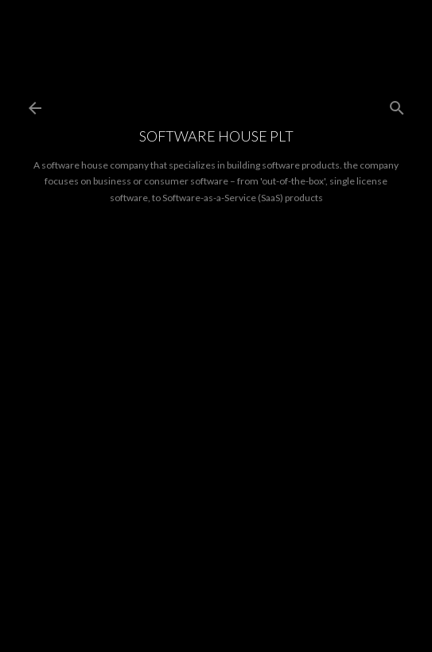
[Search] (397, 104)
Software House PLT (216, 136)
